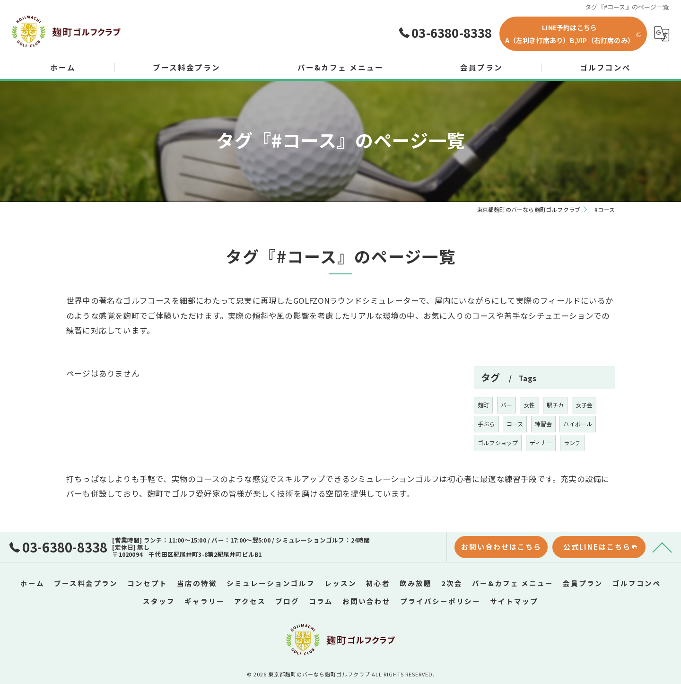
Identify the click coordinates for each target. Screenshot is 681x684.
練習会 (543, 449)
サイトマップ (514, 599)
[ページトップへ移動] (662, 545)
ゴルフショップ (498, 468)
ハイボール (577, 449)
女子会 (584, 430)
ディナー (541, 468)
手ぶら (486, 449)
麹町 (483, 430)
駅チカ (555, 430)
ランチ (572, 468)
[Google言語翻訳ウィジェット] (661, 34)
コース (515, 449)
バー (506, 430)
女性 (529, 430)
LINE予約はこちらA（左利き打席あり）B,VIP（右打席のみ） (569, 34)
